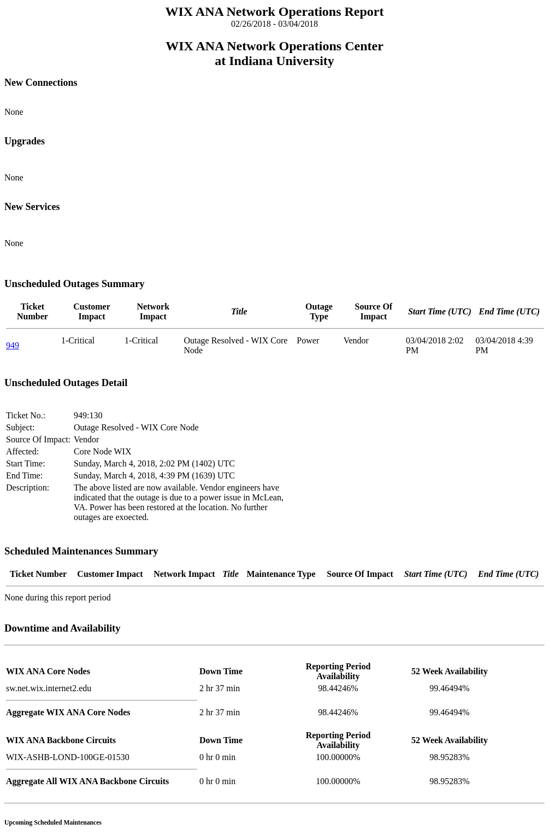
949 (12, 345)
